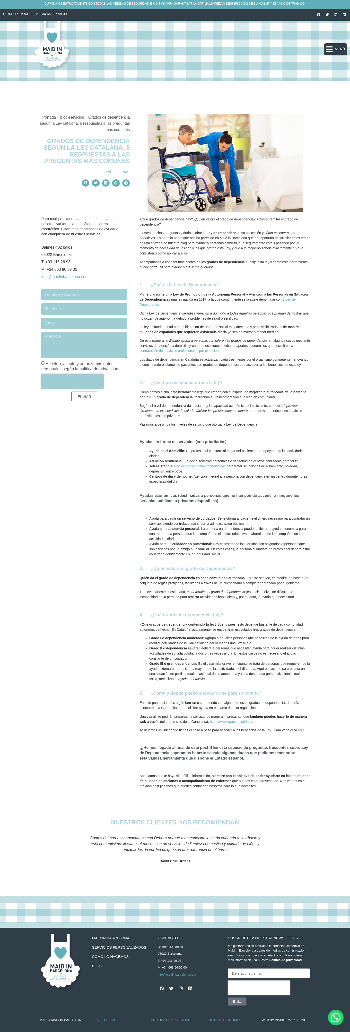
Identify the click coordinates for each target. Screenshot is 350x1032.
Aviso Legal (106, 1020)
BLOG (97, 966)
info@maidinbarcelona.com (64, 277)
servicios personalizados (119, 947)
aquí (301, 730)
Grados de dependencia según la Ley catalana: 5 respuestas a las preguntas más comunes (87, 151)
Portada (49, 117)
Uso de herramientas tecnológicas (200, 466)
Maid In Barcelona (110, 938)
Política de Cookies (223, 1020)
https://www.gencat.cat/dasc (231, 722)
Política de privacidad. (286, 960)
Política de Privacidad (170, 1020)
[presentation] (72, 381)
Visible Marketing (290, 1020)
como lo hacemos (110, 956)
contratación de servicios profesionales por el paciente (180, 351)
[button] (335, 49)
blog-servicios (72, 117)
